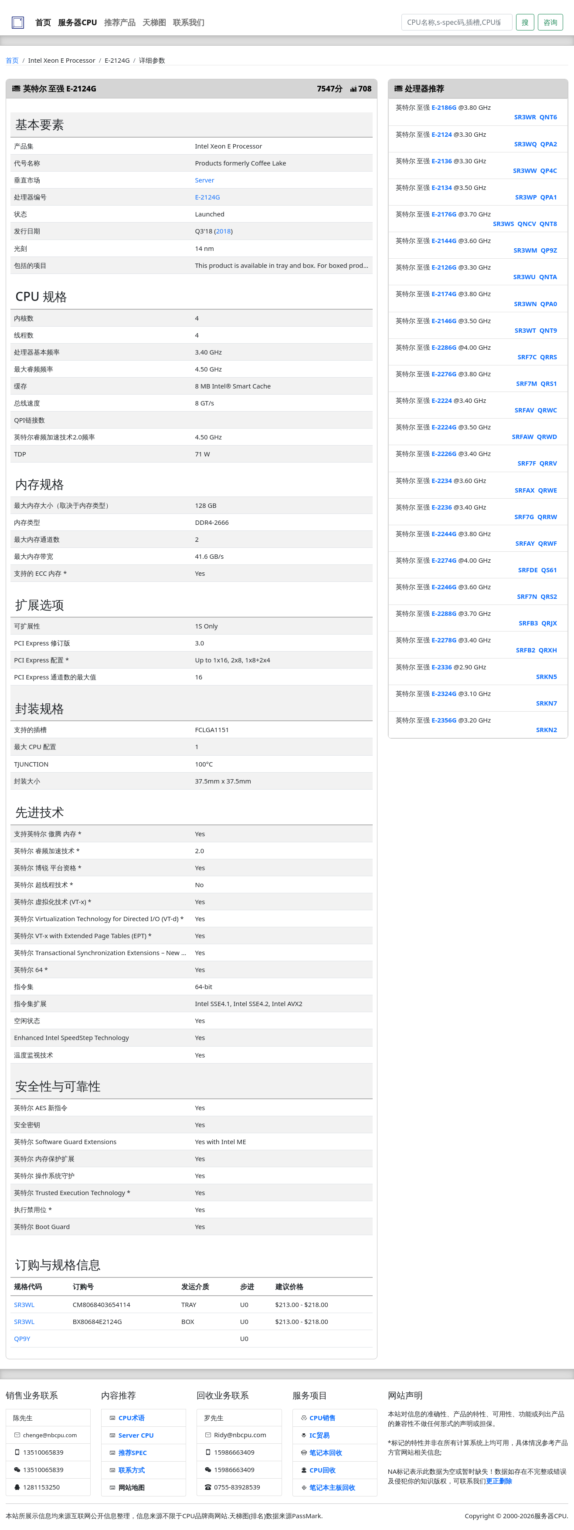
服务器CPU (77, 22)
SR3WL (24, 1304)
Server (204, 180)
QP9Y (22, 1338)
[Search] (457, 22)
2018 (223, 230)
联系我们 (188, 22)
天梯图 (154, 22)
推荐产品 (120, 22)
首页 (43, 22)
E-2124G (207, 197)
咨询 (550, 22)
